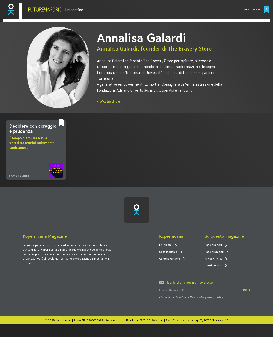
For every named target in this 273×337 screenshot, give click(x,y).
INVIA (246, 291)
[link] (11, 9)
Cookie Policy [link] (216, 266)
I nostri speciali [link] (217, 253)
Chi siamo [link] (168, 246)
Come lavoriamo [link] (172, 259)
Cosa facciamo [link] (170, 253)
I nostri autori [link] (216, 246)
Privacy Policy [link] (216, 259)
